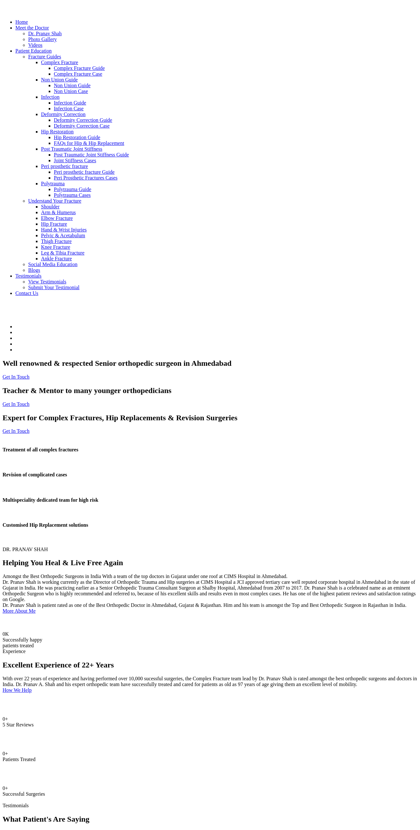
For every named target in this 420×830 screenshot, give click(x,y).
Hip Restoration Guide (77, 137)
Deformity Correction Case (82, 126)
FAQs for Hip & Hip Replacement (89, 143)
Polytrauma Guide (72, 189)
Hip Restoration (57, 131)
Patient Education (33, 51)
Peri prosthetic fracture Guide (84, 172)
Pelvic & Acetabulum (63, 235)
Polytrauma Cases (72, 195)
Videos (35, 45)
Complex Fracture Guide (79, 68)
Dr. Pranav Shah (45, 33)
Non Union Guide (59, 79)
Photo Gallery (42, 39)
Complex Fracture (59, 62)
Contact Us (26, 293)
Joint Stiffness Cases (75, 160)
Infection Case (69, 108)
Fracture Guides (44, 56)
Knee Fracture (55, 247)
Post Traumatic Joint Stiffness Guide (91, 154)
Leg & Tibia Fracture (63, 253)
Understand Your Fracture (54, 201)
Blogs (34, 270)
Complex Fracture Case (78, 74)
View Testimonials (47, 281)
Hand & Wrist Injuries (64, 229)
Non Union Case (71, 91)
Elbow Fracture (57, 218)
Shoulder (50, 206)
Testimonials (28, 276)
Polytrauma (53, 183)
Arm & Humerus (58, 212)
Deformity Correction (63, 114)
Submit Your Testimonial (53, 287)
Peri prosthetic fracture (64, 166)
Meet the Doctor (32, 27)
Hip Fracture (54, 224)
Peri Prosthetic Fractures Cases (86, 177)
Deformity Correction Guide (83, 120)
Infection (50, 97)
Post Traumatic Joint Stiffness (71, 149)
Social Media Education (53, 264)
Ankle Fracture (56, 258)
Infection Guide (70, 102)
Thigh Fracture (56, 241)
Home (21, 22)
